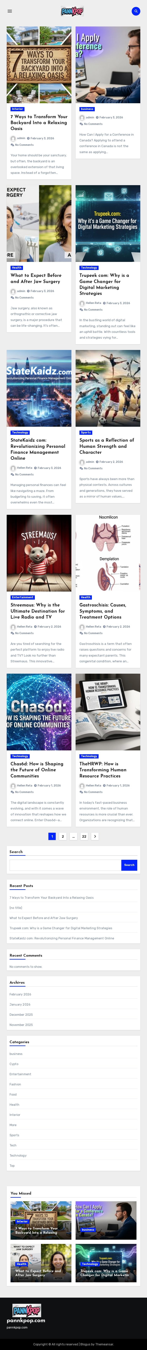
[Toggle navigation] (10, 11)
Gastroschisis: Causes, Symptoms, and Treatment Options (102, 611)
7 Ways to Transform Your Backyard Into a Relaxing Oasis (39, 123)
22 (84, 836)
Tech (13, 1145)
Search (16, 852)
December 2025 (21, 1015)
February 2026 (20, 994)
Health (16, 267)
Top (12, 1166)
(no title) (16, 908)
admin (18, 138)
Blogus (85, 1344)
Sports (86, 432)
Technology (89, 267)
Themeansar (104, 1344)
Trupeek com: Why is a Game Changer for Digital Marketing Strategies (61, 928)
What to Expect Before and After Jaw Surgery (44, 918)
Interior (17, 109)
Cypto (14, 1064)
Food (13, 1094)
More (13, 1125)
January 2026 (20, 1004)
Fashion (15, 1084)
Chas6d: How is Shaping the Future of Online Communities (37, 770)
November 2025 (21, 1025)
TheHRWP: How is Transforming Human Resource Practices (103, 770)
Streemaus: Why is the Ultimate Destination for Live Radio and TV (38, 611)
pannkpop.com (26, 1321)
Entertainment (22, 597)
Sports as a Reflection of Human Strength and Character (106, 446)
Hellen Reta (90, 303)
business (87, 109)
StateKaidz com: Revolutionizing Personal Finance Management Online (62, 938)
